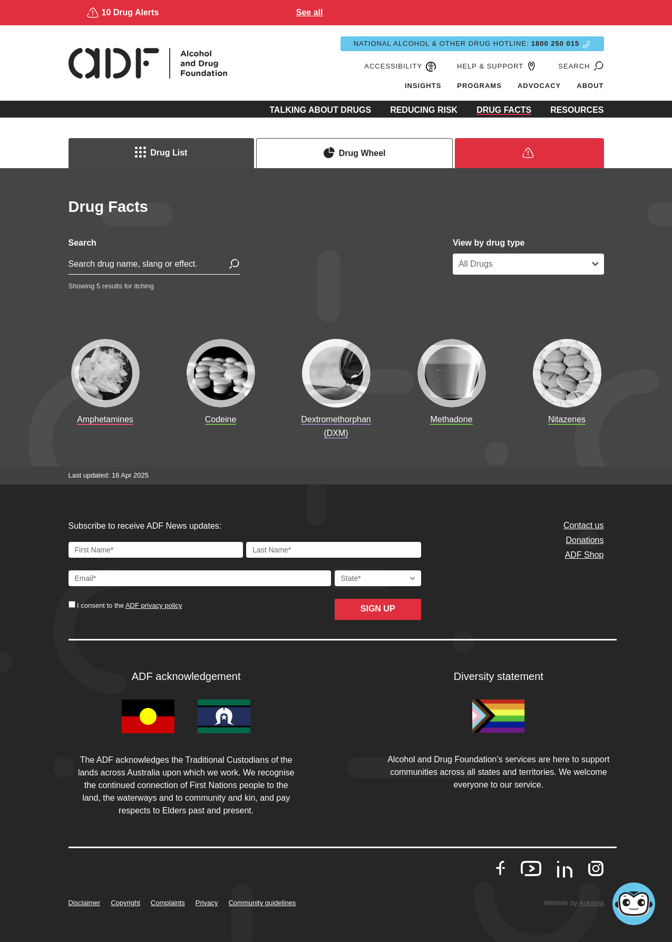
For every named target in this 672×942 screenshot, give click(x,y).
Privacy (207, 903)
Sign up (378, 608)
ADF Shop (584, 554)
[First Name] (156, 550)
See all (431, 12)
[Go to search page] (597, 66)
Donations (584, 540)
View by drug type (489, 242)
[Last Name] (333, 550)
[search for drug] (154, 266)
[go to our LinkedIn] (564, 873)
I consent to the (128, 605)
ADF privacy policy (153, 605)
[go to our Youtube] (531, 869)
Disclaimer (85, 903)
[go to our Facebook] (500, 869)
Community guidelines (262, 903)
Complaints (168, 903)
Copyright (125, 903)
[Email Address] (200, 578)
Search (82, 242)
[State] (378, 578)
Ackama (591, 903)
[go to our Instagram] (595, 869)
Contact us (583, 525)
